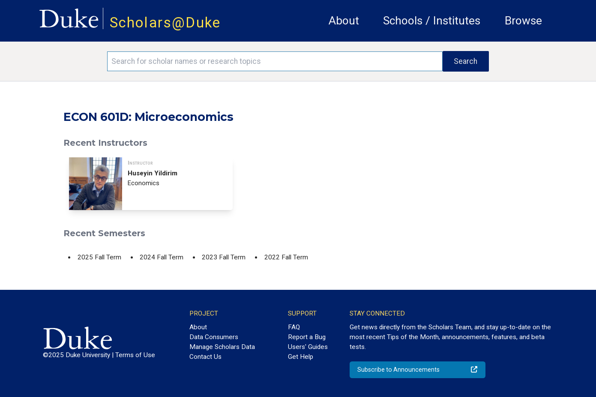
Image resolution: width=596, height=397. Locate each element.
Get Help (300, 357)
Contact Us (205, 357)
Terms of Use (135, 355)
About (344, 20)
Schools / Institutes (431, 20)
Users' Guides (308, 347)
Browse (523, 20)
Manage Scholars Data (222, 347)
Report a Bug (307, 337)
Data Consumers (213, 337)
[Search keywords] (274, 61)
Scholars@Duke (165, 22)
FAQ (294, 327)
